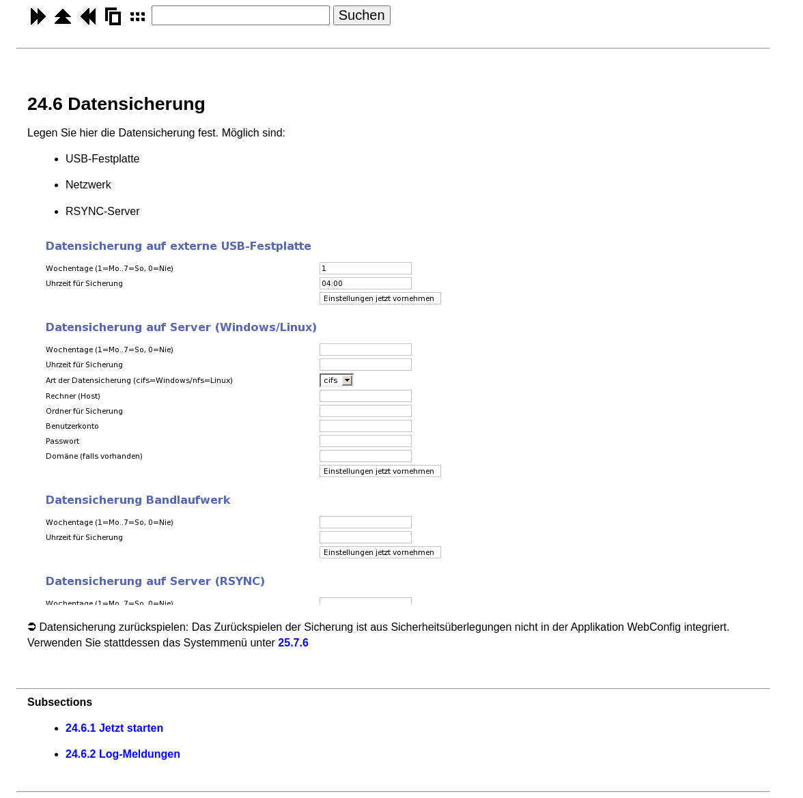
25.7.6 (293, 643)
